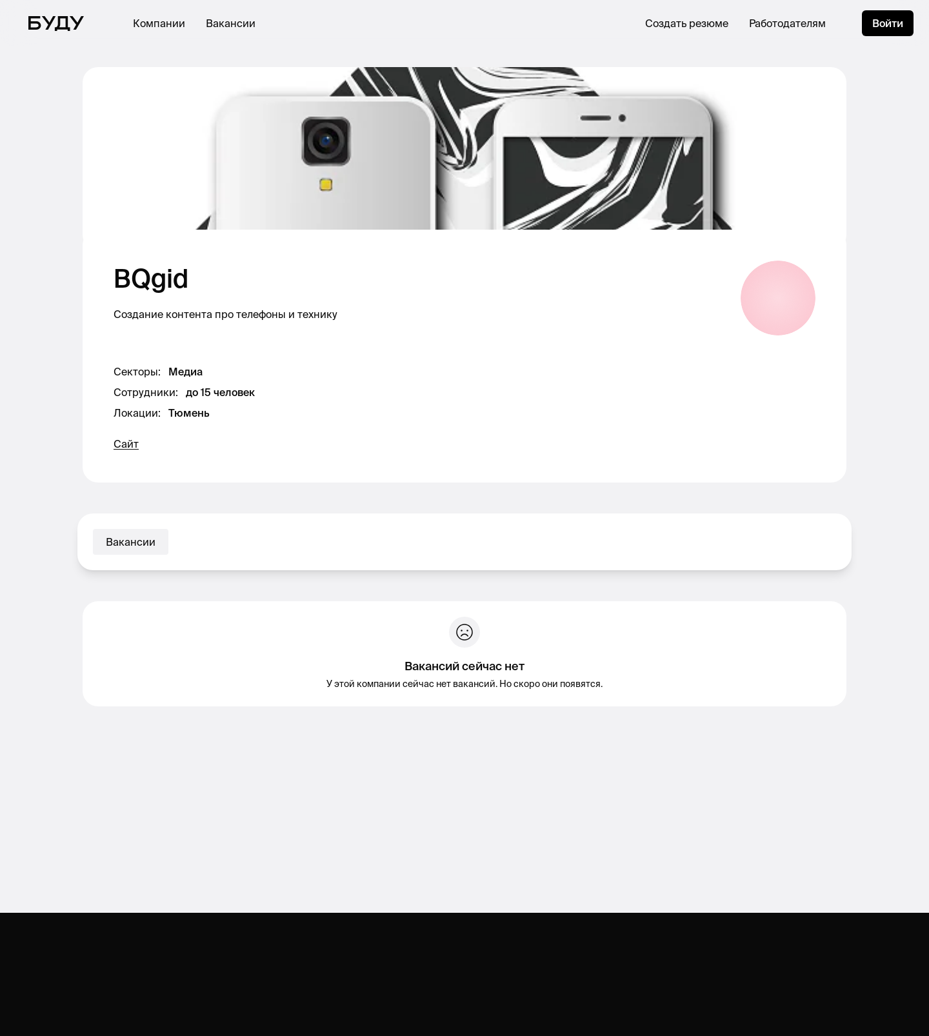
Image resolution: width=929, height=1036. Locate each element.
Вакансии (230, 23)
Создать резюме (686, 23)
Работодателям (787, 23)
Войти (887, 23)
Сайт (126, 444)
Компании (159, 23)
